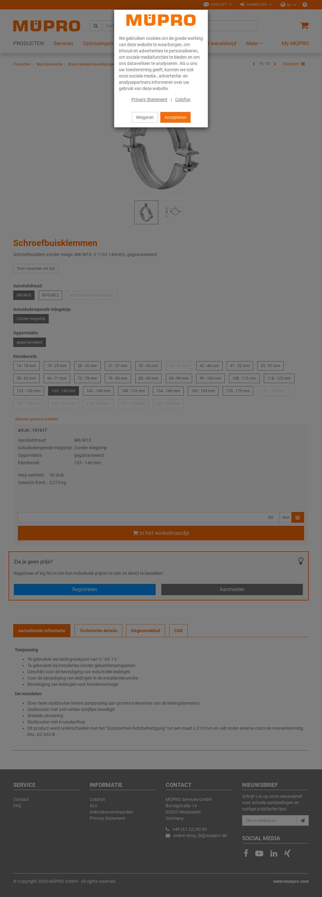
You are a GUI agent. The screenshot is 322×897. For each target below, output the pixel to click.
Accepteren (175, 117)
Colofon (183, 99)
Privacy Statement (149, 99)
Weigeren (145, 117)
